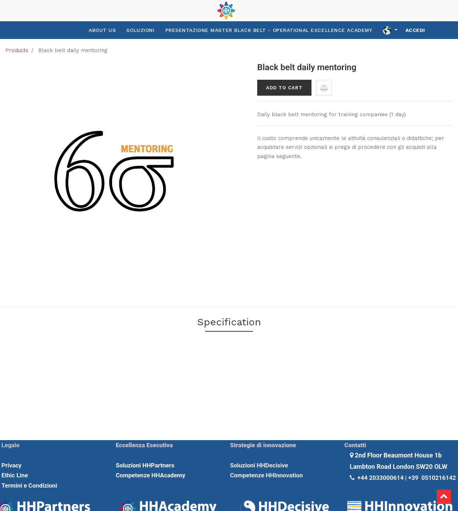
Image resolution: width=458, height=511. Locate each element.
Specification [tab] (229, 322)
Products (16, 50)
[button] (324, 88)
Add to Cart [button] (284, 87)
